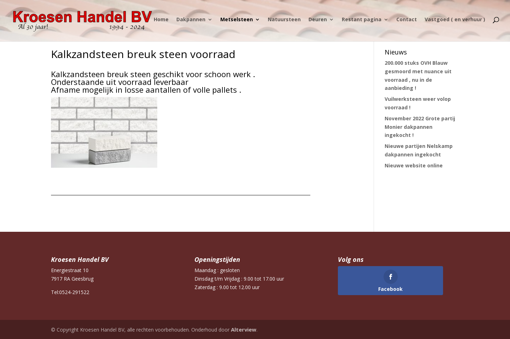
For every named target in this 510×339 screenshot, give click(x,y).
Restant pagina (361, 22)
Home (161, 22)
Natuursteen (284, 22)
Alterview (243, 329)
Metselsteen (236, 22)
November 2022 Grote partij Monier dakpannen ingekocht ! (420, 127)
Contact (406, 22)
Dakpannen (190, 22)
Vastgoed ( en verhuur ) (455, 22)
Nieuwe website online (414, 165)
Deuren (317, 22)
